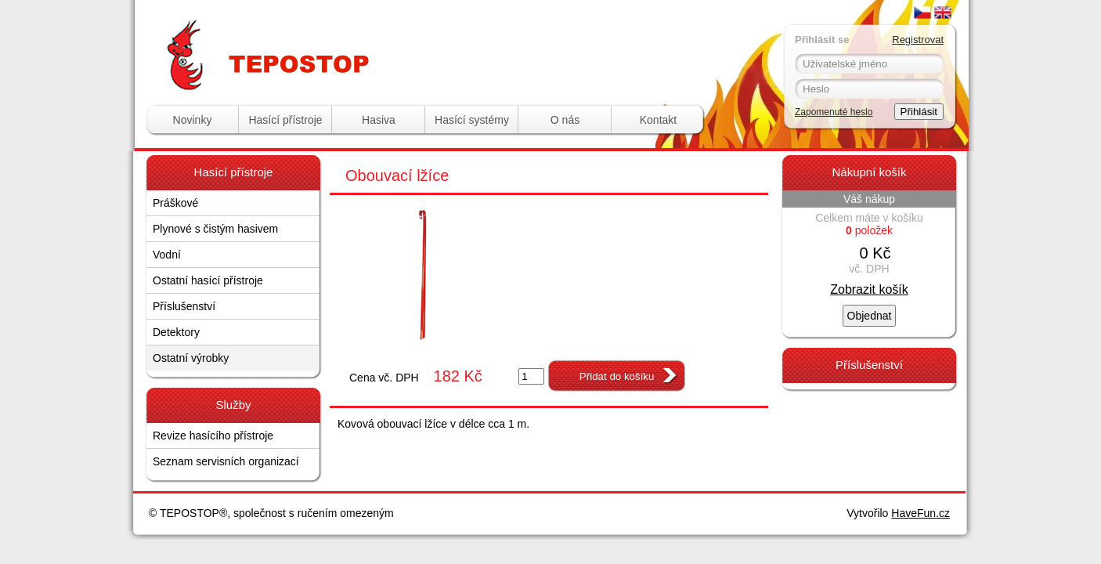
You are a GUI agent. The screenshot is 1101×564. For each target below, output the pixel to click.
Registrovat (918, 39)
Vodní (167, 254)
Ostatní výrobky (191, 358)
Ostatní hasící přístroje (208, 280)
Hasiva (378, 120)
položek (869, 230)
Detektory (176, 332)
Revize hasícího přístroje (213, 435)
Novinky (192, 120)
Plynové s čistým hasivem (215, 228)
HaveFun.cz (920, 513)
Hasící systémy (472, 120)
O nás (564, 120)
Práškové (175, 203)
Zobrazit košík (869, 289)
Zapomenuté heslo (833, 112)
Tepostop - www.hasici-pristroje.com (344, 30)
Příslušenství (184, 306)
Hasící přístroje (285, 120)
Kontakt (658, 120)
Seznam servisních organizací (226, 461)
